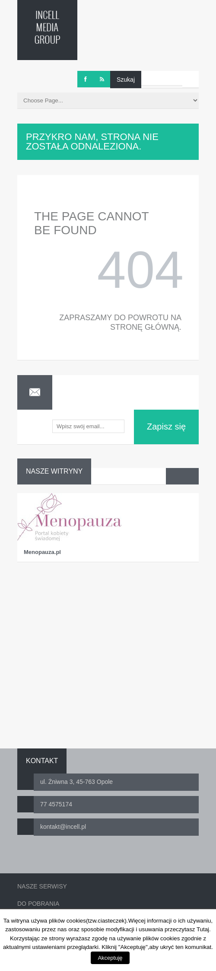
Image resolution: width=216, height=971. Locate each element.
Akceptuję (110, 958)
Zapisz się (166, 426)
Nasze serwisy (42, 886)
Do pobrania (38, 903)
